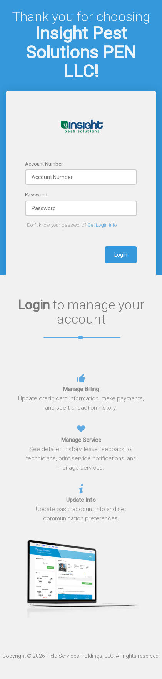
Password (36, 195)
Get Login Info (102, 225)
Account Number (44, 164)
